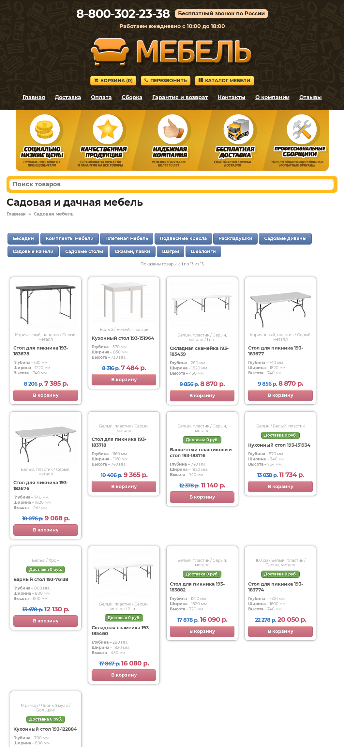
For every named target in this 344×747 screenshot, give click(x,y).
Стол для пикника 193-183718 (119, 442)
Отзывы (310, 97)
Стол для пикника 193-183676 (40, 485)
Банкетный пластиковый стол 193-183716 (201, 452)
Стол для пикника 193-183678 (40, 351)
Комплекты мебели (70, 238)
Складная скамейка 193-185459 (199, 351)
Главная (33, 97)
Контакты (232, 97)
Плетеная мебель (126, 238)
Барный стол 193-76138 (40, 579)
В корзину (46, 395)
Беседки (23, 238)
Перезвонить (165, 80)
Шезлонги (203, 251)
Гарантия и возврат (180, 97)
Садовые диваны (285, 238)
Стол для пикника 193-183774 (275, 587)
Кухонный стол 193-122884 (45, 729)
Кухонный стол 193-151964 (123, 338)
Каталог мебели (224, 80)
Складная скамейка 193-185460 (121, 630)
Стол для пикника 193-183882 (197, 587)
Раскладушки (235, 238)
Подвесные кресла (183, 238)
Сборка (132, 97)
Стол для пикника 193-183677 (275, 351)
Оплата (101, 97)
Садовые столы (84, 251)
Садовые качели (33, 251)
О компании (272, 97)
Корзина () (113, 80)
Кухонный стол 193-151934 (279, 445)
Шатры (170, 251)
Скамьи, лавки (132, 251)
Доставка (68, 97)
